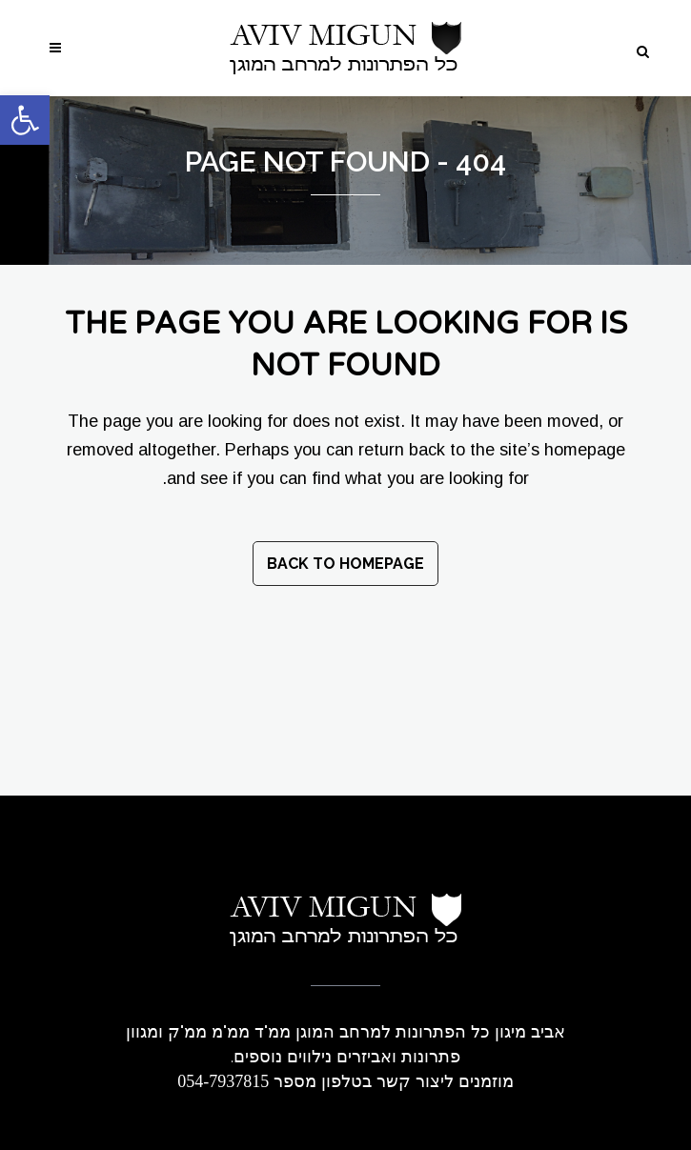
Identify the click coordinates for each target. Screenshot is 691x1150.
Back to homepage (345, 564)
